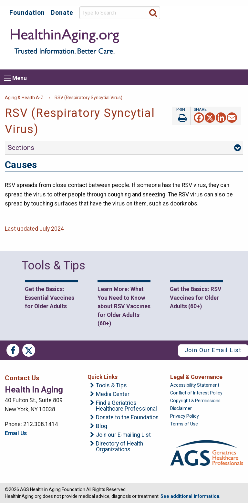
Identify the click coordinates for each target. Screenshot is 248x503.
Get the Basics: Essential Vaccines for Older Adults (49, 297)
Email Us (16, 433)
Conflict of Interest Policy (196, 393)
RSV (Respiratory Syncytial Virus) (88, 97)
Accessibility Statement (194, 385)
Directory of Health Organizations (119, 446)
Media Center (112, 394)
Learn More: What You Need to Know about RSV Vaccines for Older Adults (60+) (124, 306)
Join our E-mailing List (123, 435)
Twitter (28, 350)
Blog (101, 426)
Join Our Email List (213, 350)
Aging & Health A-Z (24, 97)
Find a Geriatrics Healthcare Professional (126, 406)
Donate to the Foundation (127, 418)
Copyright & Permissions (195, 400)
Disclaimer (181, 408)
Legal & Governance (196, 377)
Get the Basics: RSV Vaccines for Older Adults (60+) (196, 297)
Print (181, 116)
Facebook (12, 350)
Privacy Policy (184, 416)
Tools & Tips (111, 386)
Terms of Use (184, 424)
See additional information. (190, 496)
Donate (62, 13)
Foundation (27, 13)
